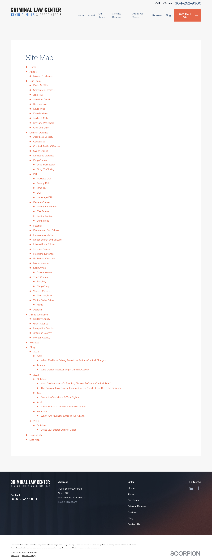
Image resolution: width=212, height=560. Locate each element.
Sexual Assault (45, 272)
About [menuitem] (91, 15)
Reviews (34, 342)
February (42, 411)
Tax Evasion (43, 211)
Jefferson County (42, 333)
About (33, 71)
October (41, 379)
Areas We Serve (39, 314)
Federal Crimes (41, 202)
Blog (32, 347)
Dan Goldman (40, 113)
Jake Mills (38, 94)
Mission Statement (43, 76)
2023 (36, 421)
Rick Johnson (40, 104)
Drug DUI (42, 188)
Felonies (38, 225)
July (39, 393)
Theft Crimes (40, 277)
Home (33, 67)
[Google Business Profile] (191, 488)
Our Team (35, 81)
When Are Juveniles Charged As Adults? (63, 416)
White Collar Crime (43, 300)
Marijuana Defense (43, 253)
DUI (35, 174)
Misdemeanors (41, 263)
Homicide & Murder (43, 235)
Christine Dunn (41, 127)
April (39, 356)
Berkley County (41, 319)
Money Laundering (47, 206)
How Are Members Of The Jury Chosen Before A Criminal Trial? (76, 383)
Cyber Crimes (40, 151)
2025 (36, 351)
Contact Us (36, 435)
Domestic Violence (43, 155)
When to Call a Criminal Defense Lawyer (63, 406)
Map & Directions (67, 502)
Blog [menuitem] (168, 15)
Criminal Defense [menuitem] (116, 15)
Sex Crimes (39, 267)
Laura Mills (39, 108)
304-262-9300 (188, 3)
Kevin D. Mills (40, 85)
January (41, 365)
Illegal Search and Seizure (47, 239)
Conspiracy (39, 141)
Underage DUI (44, 197)
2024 (36, 374)
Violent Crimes (41, 291)
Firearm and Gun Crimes (46, 230)
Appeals (37, 309)
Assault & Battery (43, 136)
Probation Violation (44, 258)
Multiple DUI (44, 178)
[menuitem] (15, 555)
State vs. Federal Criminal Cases (58, 429)
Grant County (40, 323)
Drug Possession (46, 164)
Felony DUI (43, 183)
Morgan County (41, 337)
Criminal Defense (39, 132)
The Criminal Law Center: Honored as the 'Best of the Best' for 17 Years (81, 388)
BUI (39, 192)
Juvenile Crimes (41, 249)
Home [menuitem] (81, 15)
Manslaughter (44, 295)
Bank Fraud (43, 220)
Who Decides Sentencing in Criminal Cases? (65, 369)
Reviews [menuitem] (157, 15)
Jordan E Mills (40, 118)
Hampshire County (43, 328)
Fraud (40, 304)
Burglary (41, 281)
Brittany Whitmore (43, 123)
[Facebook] (198, 488)
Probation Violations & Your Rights (60, 397)
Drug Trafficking (45, 169)
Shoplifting (43, 286)
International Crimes (44, 244)
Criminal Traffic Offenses (46, 146)
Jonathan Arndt (41, 99)
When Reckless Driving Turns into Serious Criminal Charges (73, 360)
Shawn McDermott (44, 90)
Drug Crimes (40, 160)
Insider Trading (45, 216)
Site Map (35, 440)
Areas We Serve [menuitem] (137, 15)
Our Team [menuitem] (102, 15)
